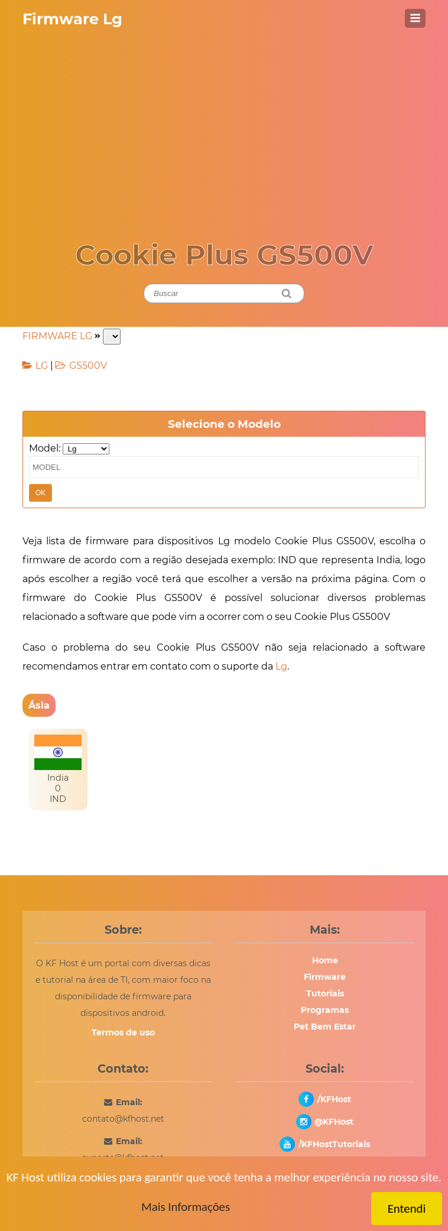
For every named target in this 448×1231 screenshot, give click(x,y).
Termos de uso (123, 1032)
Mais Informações (185, 1206)
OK (40, 493)
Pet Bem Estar (325, 1026)
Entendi (407, 1208)
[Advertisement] (224, 125)
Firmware (325, 977)
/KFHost (334, 1099)
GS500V (88, 365)
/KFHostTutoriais (334, 1144)
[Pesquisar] (287, 293)
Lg (281, 666)
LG (41, 365)
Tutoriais (325, 993)
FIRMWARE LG (57, 336)
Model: (44, 448)
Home (325, 960)
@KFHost (333, 1121)
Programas (325, 1010)
